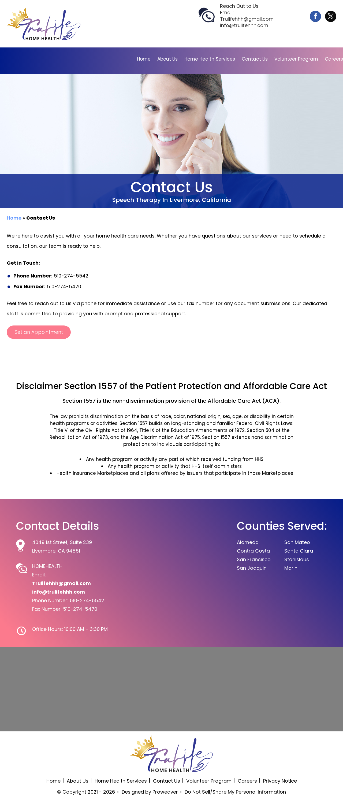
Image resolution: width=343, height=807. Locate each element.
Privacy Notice (280, 781)
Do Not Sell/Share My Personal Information (235, 792)
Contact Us (255, 59)
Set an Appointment (39, 332)
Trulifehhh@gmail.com (247, 19)
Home (144, 59)
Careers (334, 59)
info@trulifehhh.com (244, 25)
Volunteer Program (296, 59)
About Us (167, 59)
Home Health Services (209, 59)
